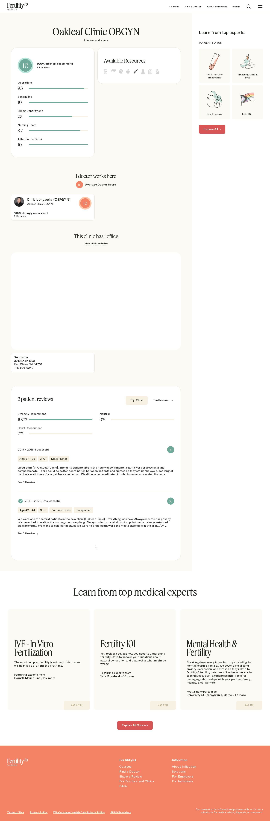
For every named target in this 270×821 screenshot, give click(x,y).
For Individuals (182, 781)
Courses (174, 6)
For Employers (182, 777)
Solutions (179, 772)
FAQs (123, 786)
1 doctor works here (96, 40)
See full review (26, 482)
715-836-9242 (23, 368)
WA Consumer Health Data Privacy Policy (79, 812)
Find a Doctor (193, 6)
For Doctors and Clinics (136, 781)
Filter (139, 400)
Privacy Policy (39, 812)
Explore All (211, 129)
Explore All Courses (135, 725)
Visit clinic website (96, 243)
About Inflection (217, 6)
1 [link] (95, 546)
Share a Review (130, 777)
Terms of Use (15, 812)
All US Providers (120, 812)
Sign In (236, 6)
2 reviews (43, 67)
